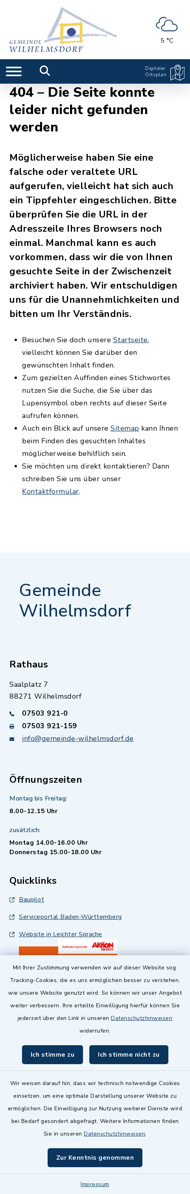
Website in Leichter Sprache (55, 934)
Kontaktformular (50, 491)
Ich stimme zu (53, 1054)
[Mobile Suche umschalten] (45, 71)
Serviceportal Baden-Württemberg (65, 917)
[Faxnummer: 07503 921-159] (95, 726)
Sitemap (125, 428)
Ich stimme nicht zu (129, 1054)
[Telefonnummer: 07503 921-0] (95, 713)
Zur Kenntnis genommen (95, 1157)
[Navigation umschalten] (14, 71)
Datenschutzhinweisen (141, 1018)
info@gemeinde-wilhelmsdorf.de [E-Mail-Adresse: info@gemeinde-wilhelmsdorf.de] (78, 738)
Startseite (130, 340)
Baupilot (26, 899)
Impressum (95, 1184)
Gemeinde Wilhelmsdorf (75, 601)
